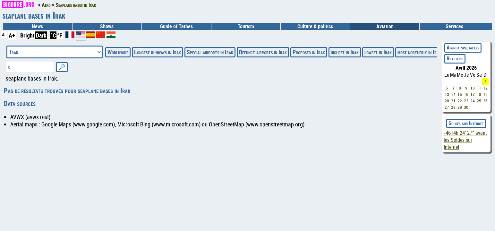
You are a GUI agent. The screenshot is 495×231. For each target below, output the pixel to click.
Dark (41, 35)
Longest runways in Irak (157, 52)
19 (485, 94)
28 (453, 107)
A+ (12, 35)
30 (466, 107)
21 (453, 101)
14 (453, 94)
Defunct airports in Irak (263, 52)
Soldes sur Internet (466, 123)
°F (59, 35)
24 (472, 101)
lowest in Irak (378, 52)
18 (479, 94)
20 (447, 101)
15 (459, 94)
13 (447, 94)
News (37, 26)
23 (466, 101)
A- (4, 34)
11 (479, 88)
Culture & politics (315, 26)
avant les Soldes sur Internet (465, 139)
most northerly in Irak (419, 52)
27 (447, 107)
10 (472, 88)
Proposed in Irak (309, 52)
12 (485, 88)
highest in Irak (345, 52)
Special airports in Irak (210, 52)
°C (53, 35)
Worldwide (117, 52)
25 (479, 101)
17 (472, 94)
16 (466, 94)
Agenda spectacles (463, 47)
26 (485, 101)
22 (459, 101)
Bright (27, 35)
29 (459, 107)
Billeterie (455, 58)
